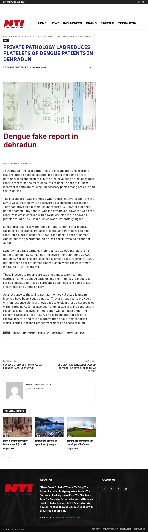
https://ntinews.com (35, 389)
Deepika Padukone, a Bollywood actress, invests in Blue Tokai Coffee (77, 368)
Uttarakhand (58, 333)
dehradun (16, 333)
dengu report (29, 333)
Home (6, 36)
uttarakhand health (76, 333)
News (13, 36)
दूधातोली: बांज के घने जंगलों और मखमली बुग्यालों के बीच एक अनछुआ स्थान (80, 445)
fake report (43, 333)
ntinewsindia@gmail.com (66, 517)
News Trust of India (18, 67)
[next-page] (9, 456)
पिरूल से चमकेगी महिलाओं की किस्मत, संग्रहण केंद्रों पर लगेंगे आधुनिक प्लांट (15, 445)
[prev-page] (5, 456)
